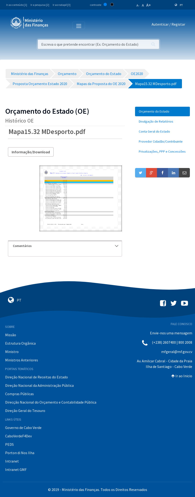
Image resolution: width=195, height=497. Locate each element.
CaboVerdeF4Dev (18, 436)
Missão (10, 334)
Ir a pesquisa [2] (40, 5)
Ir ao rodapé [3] (61, 5)
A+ (148, 5)
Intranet (12, 461)
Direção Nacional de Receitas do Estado (36, 377)
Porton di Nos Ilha (19, 452)
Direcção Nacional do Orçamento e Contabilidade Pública (50, 402)
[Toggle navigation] (55, 25)
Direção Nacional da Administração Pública (39, 385)
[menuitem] (162, 111)
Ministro (12, 351)
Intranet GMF (16, 469)
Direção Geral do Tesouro (25, 410)
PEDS (9, 444)
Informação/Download (31, 152)
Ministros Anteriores (21, 360)
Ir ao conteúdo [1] (16, 5)
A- (137, 5)
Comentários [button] (65, 246)
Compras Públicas (19, 393)
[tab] (65, 246)
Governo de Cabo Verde (23, 427)
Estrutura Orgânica (20, 343)
